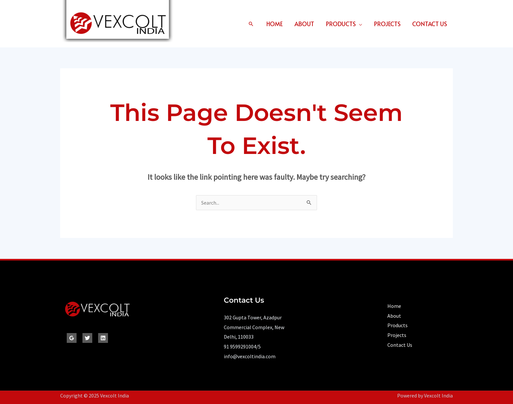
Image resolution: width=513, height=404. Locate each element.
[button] (251, 24)
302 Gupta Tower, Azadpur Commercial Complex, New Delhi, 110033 (254, 327)
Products (341, 24)
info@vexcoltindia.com (249, 356)
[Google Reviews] (72, 338)
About (304, 24)
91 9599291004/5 (242, 346)
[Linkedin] (103, 338)
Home (274, 24)
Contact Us (429, 24)
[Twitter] (87, 338)
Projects (387, 24)
